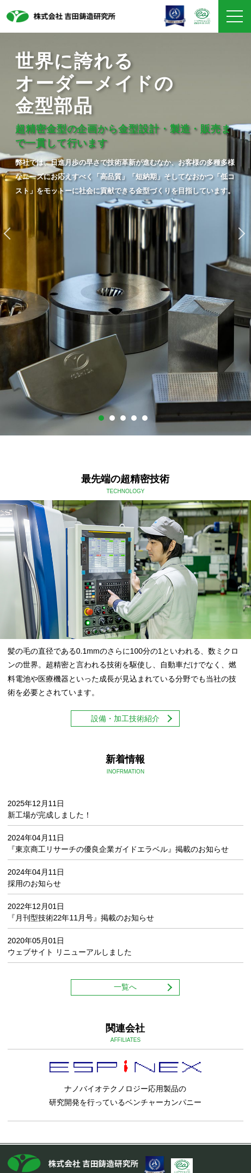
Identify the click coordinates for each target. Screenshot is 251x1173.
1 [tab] (104, 420)
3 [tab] (125, 420)
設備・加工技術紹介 (125, 718)
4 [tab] (136, 420)
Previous (10, 233)
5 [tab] (147, 420)
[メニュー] (234, 16)
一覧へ (125, 986)
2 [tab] (114, 420)
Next (240, 233)
